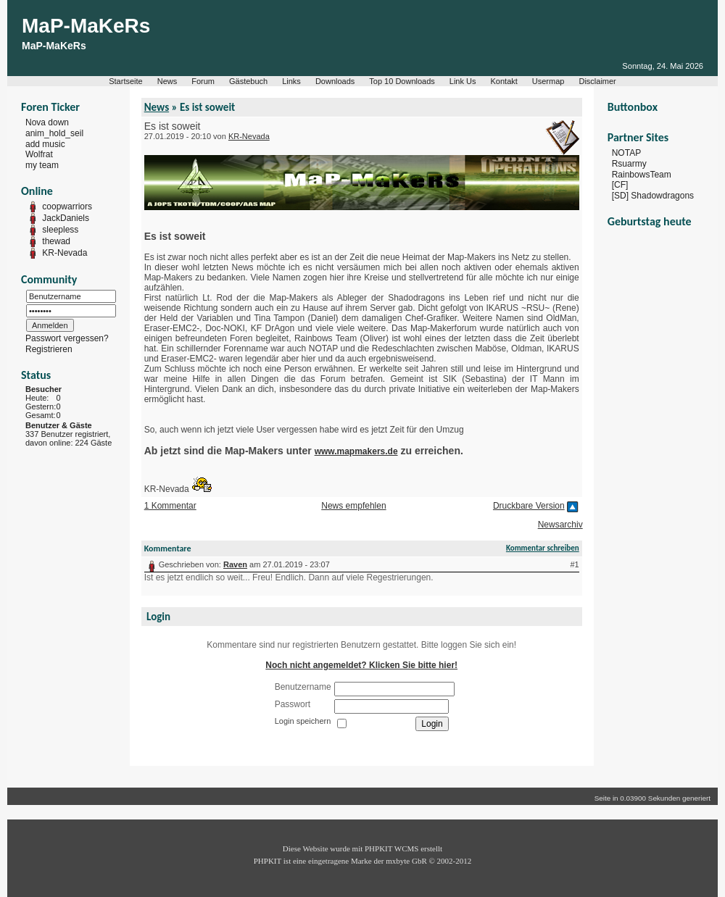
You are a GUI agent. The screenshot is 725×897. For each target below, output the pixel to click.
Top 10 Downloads (402, 81)
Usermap (548, 81)
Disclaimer (597, 81)
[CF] (620, 185)
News (167, 81)
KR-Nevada (64, 253)
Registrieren (48, 349)
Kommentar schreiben (542, 548)
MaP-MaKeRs (86, 25)
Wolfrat (39, 154)
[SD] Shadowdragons (653, 196)
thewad (56, 241)
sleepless (60, 230)
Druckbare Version (529, 506)
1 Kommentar (170, 506)
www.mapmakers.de (356, 451)
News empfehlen (353, 506)
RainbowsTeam (641, 174)
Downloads (335, 81)
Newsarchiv (560, 525)
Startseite (125, 81)
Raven (235, 564)
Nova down (47, 122)
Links (291, 81)
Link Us (463, 81)
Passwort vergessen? (67, 338)
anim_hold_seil (54, 133)
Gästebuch (248, 81)
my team (42, 165)
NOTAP (626, 153)
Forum (203, 81)
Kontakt (504, 81)
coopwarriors (67, 206)
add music (45, 143)
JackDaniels (65, 218)
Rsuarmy (629, 164)
